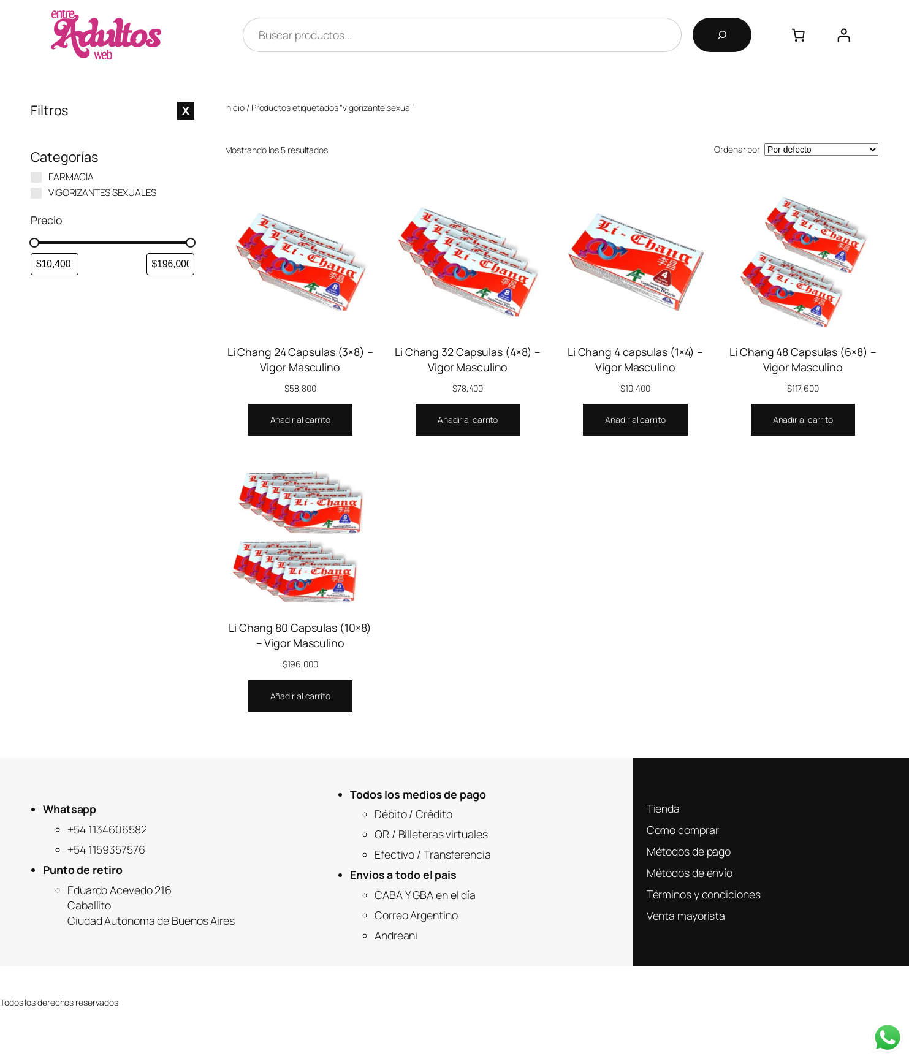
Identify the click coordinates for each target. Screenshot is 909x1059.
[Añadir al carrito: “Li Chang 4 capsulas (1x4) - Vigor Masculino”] (635, 420)
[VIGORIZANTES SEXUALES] (36, 193)
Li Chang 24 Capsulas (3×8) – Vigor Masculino (300, 359)
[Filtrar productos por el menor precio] (54, 264)
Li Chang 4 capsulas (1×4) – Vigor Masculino (635, 359)
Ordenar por (737, 149)
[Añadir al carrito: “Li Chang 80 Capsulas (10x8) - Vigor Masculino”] (300, 696)
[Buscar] (722, 35)
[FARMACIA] (36, 177)
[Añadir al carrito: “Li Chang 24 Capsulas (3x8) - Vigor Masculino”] (300, 420)
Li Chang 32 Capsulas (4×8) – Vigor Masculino (468, 359)
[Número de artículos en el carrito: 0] (798, 34)
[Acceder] (843, 34)
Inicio (235, 107)
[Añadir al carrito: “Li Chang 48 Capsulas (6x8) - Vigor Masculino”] (803, 420)
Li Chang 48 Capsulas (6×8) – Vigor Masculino (802, 359)
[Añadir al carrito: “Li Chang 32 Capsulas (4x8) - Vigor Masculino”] (468, 420)
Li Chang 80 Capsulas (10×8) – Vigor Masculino (300, 635)
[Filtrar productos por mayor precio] (170, 264)
